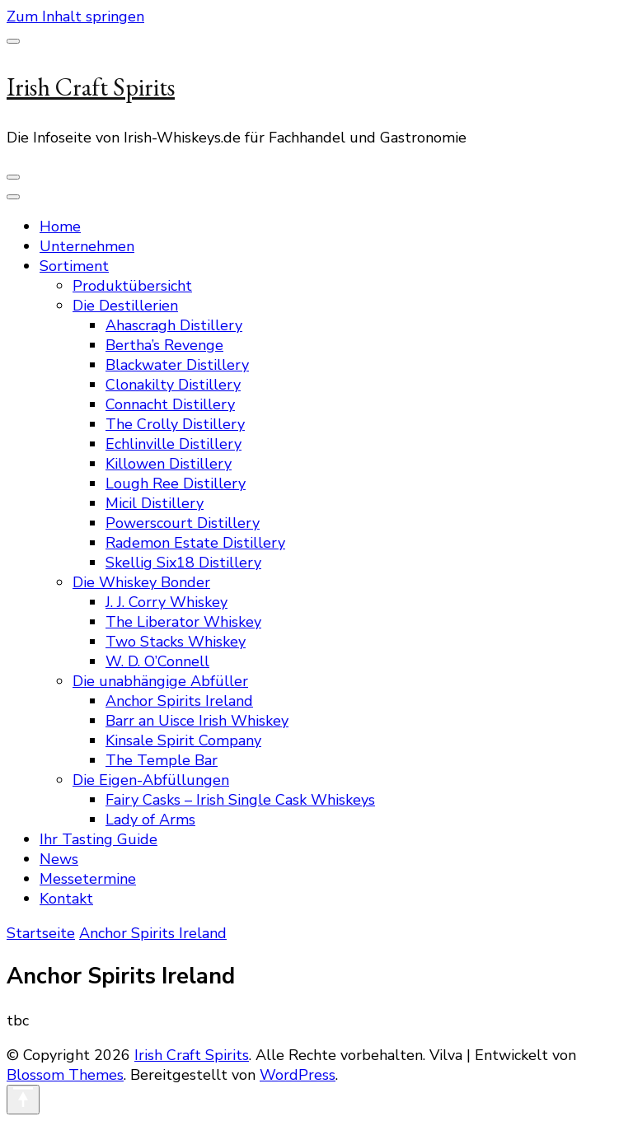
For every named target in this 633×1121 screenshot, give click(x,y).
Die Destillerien (125, 305)
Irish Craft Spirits (91, 87)
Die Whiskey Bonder (141, 582)
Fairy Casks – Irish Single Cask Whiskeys (240, 800)
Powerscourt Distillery (183, 523)
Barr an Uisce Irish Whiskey (197, 721)
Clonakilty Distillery (173, 385)
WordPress (297, 1075)
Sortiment (74, 266)
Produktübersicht (132, 286)
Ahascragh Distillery (174, 325)
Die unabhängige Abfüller (160, 681)
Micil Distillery (155, 503)
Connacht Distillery (170, 404)
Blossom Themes (65, 1075)
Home (60, 226)
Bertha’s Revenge (164, 345)
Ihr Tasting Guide (98, 839)
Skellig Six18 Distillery (183, 562)
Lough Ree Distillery (176, 483)
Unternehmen (87, 246)
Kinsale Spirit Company (183, 740)
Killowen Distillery (169, 464)
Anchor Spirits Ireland (179, 701)
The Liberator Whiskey (183, 622)
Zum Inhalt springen (75, 16)
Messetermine (88, 879)
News (59, 859)
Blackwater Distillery (177, 365)
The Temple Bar (162, 760)
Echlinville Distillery (173, 444)
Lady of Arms (150, 819)
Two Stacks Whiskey (176, 642)
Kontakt (66, 898)
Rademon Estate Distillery (195, 543)
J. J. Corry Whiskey (166, 602)
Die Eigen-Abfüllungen (151, 780)
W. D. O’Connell (157, 661)
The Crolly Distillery (175, 424)
